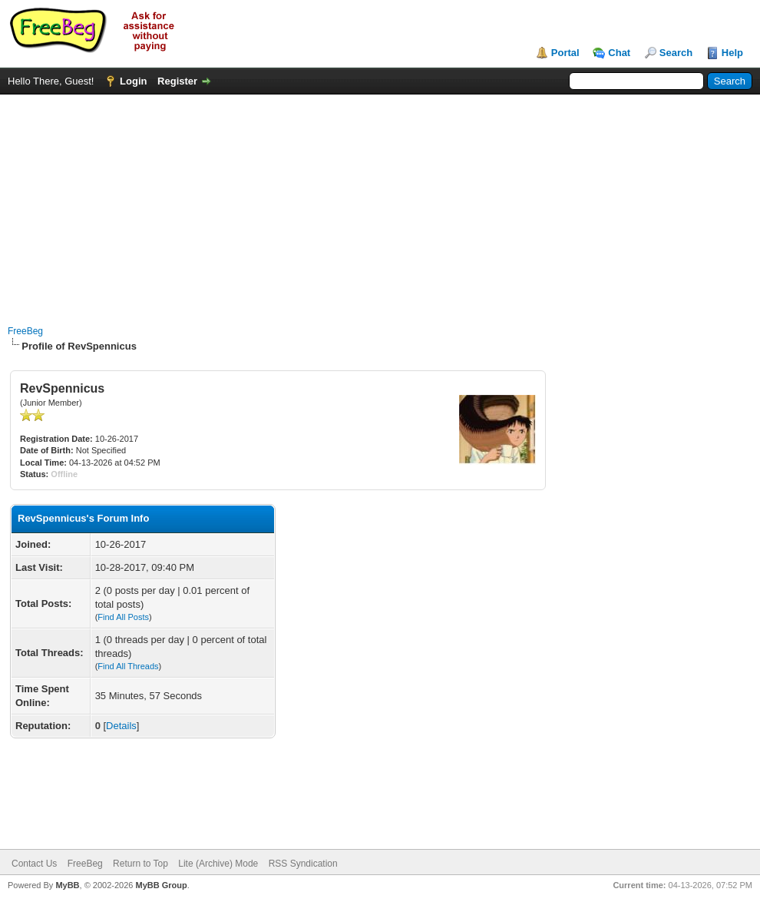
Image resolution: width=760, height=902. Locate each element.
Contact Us (34, 863)
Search (675, 52)
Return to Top (140, 863)
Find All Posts (123, 617)
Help (732, 52)
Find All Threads (127, 666)
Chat (619, 52)
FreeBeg (25, 331)
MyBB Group (161, 885)
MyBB (67, 885)
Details (121, 725)
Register (177, 81)
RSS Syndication (303, 863)
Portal (565, 52)
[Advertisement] (380, 202)
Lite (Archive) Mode (218, 863)
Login (133, 81)
